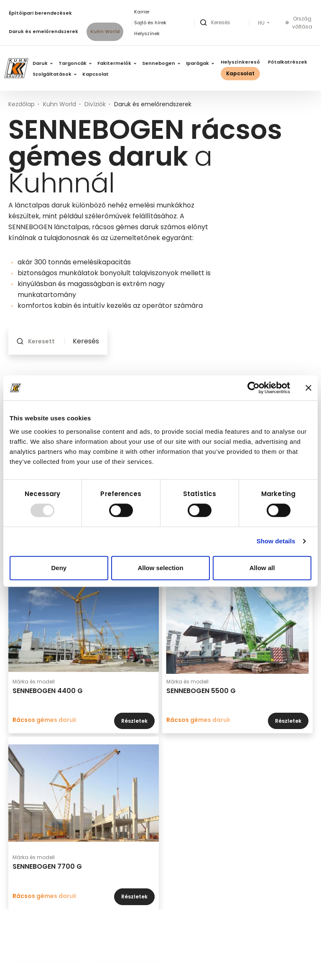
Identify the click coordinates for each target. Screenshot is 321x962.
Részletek (134, 720)
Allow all (262, 567)
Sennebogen (161, 63)
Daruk (43, 63)
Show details (276, 541)
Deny (58, 567)
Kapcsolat (95, 74)
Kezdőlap (21, 104)
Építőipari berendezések (40, 13)
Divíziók (95, 104)
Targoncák (75, 63)
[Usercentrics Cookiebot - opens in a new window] (253, 387)
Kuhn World (105, 31)
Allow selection (160, 567)
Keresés (86, 341)
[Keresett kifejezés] (44, 341)
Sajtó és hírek (150, 22)
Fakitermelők (116, 63)
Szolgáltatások (54, 74)
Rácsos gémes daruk (44, 720)
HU (262, 23)
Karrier (142, 11)
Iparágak (200, 63)
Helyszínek (147, 33)
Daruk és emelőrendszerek (43, 31)
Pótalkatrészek (287, 62)
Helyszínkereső (240, 62)
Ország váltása (298, 23)
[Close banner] (308, 388)
